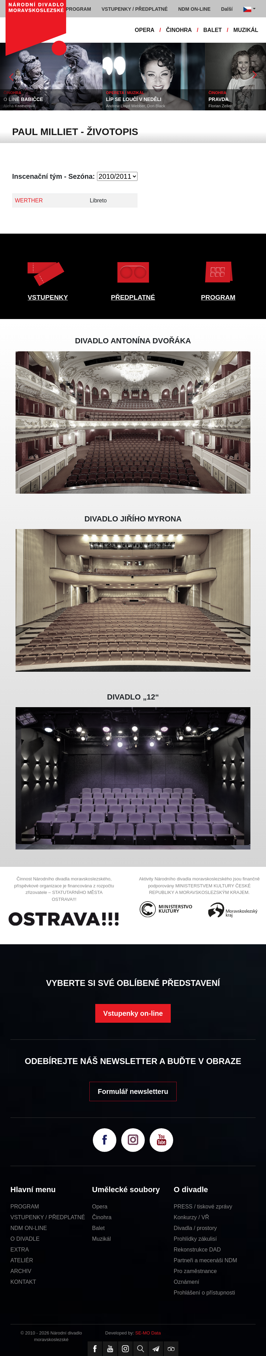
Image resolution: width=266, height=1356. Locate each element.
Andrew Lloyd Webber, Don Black (135, 106)
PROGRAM (218, 297)
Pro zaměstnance (195, 1271)
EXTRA (19, 1250)
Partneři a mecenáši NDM (205, 1260)
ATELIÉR (21, 1260)
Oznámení (187, 1282)
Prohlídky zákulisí (195, 1239)
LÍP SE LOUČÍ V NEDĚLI (133, 99)
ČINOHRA (179, 30)
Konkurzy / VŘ (191, 1217)
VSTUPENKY (48, 297)
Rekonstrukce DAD (197, 1250)
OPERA (144, 30)
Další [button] (226, 9)
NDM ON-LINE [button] (194, 9)
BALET (212, 30)
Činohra (102, 1217)
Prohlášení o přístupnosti (204, 1293)
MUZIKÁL (245, 30)
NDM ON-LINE (28, 1228)
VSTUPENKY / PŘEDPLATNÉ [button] (134, 9)
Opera (99, 1206)
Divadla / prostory (195, 1228)
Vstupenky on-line (133, 1013)
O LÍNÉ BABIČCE (23, 99)
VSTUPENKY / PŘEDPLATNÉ (47, 1217)
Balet (98, 1228)
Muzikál (101, 1239)
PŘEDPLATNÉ (133, 297)
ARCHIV (20, 1271)
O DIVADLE (24, 1239)
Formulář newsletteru (133, 1091)
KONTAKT (23, 1282)
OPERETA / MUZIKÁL (125, 93)
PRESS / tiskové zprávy (203, 1206)
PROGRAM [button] (78, 9)
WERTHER (29, 200)
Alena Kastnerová (19, 106)
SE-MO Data (148, 1333)
